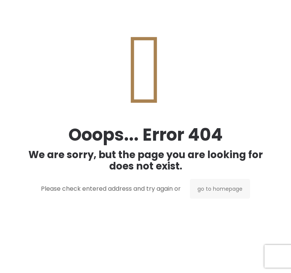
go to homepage (219, 189)
